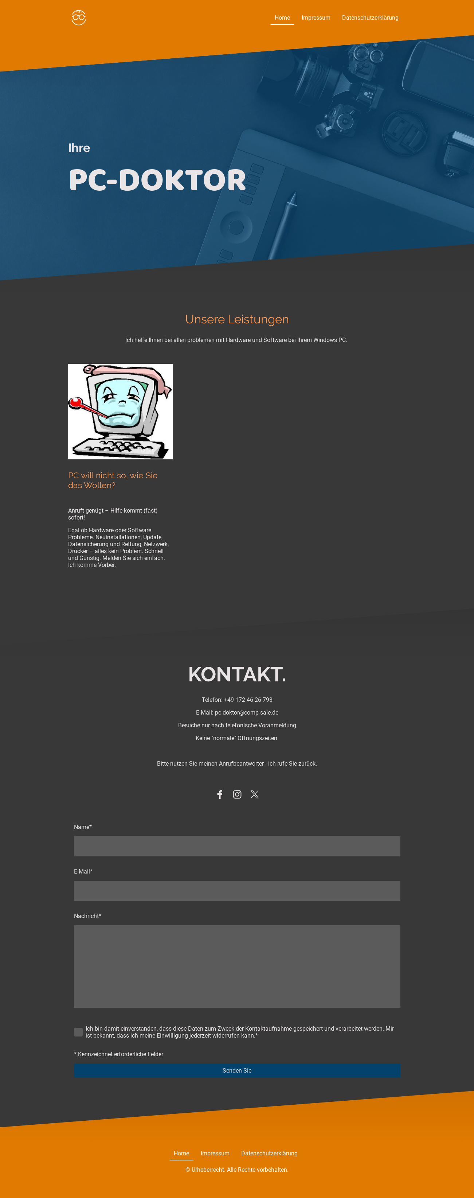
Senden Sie (237, 1070)
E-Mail (83, 871)
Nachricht (87, 916)
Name (83, 827)
